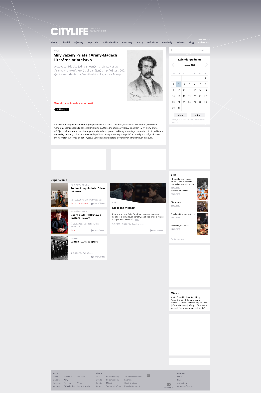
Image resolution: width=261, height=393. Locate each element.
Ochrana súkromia (185, 386)
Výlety (191, 305)
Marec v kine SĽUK (179, 190)
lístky (73, 203)
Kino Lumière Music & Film (183, 213)
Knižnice (203, 302)
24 (179, 102)
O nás (179, 376)
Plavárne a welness (188, 307)
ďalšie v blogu (177, 239)
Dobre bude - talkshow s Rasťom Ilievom (86, 216)
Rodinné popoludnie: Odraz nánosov (88, 189)
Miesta (180, 42)
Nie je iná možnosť (123, 207)
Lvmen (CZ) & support (84, 241)
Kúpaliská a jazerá (132, 386)
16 (173, 96)
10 (179, 90)
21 (200, 96)
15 (205, 90)
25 (184, 102)
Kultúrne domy (193, 299)
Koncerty (127, 42)
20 (195, 96)
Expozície (93, 42)
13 (195, 90)
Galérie (189, 297)
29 (205, 102)
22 (205, 96)
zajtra (197, 115)
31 (179, 107)
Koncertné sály (177, 299)
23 (173, 102)
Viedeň (202, 307)
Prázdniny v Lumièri (180, 225)
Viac (137, 219)
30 (173, 107)
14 (200, 90)
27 (195, 102)
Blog (191, 42)
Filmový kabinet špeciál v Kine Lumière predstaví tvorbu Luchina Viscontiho (182, 182)
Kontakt (181, 373)
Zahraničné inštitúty (188, 302)
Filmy (54, 42)
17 (179, 96)
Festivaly (167, 42)
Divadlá (65, 42)
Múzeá (174, 302)
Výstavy (78, 42)
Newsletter (168, 387)
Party (140, 42)
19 (189, 96)
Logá (179, 379)
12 (189, 90)
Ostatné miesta (179, 305)
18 (184, 96)
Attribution (182, 383)
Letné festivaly (83, 386)
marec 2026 (189, 65)
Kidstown (203, 42)
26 (189, 102)
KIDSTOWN (83, 203)
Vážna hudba (110, 42)
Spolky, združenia (113, 386)
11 (184, 90)
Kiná (173, 297)
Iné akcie (152, 42)
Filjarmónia (176, 202)
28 (200, 102)
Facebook (148, 375)
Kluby (197, 297)
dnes (180, 115)
